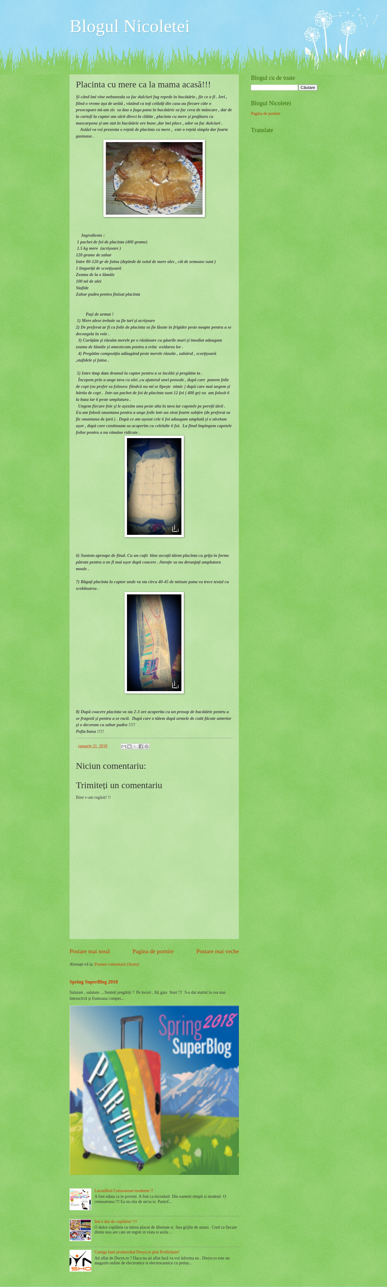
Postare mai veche (218, 951)
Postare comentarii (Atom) (117, 964)
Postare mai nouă (90, 951)
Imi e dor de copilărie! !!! (116, 1221)
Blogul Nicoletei (130, 26)
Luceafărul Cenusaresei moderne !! (124, 1190)
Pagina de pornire (153, 951)
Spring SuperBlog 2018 (94, 981)
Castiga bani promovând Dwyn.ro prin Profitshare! (137, 1252)
